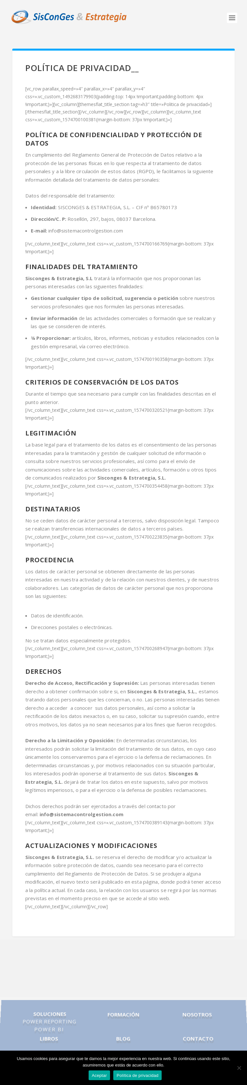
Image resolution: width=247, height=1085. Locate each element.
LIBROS (48, 1037)
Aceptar (99, 1075)
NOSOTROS (197, 1016)
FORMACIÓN (123, 1016)
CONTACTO (198, 1037)
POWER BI (49, 1029)
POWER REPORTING (49, 1022)
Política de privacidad (137, 1075)
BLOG (123, 1037)
